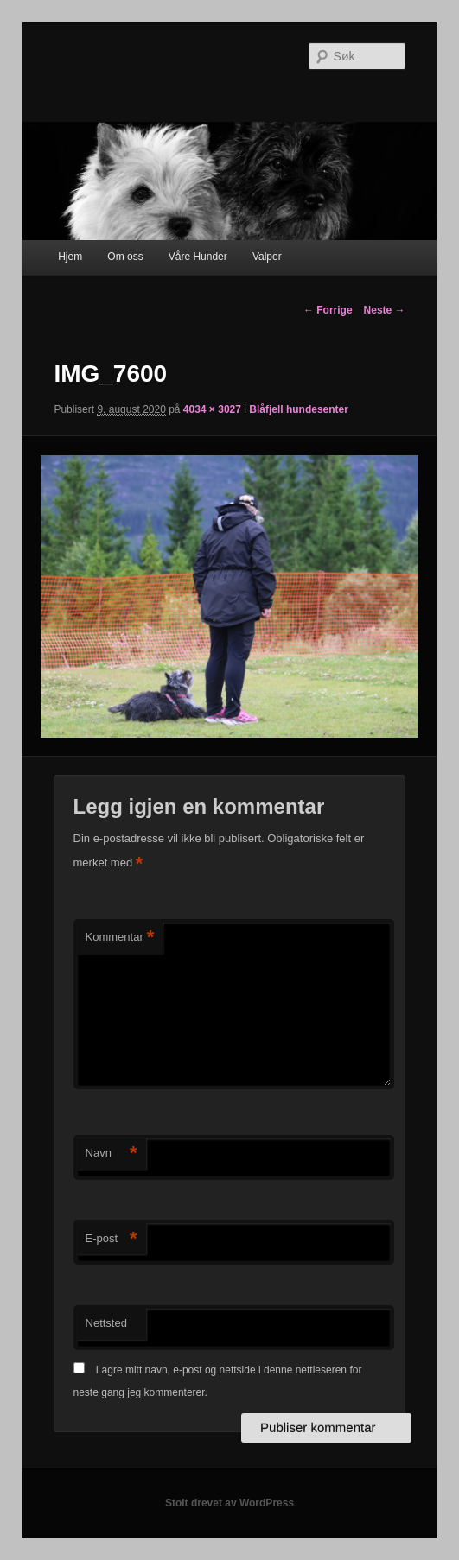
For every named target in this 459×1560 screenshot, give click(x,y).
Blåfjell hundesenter (298, 409)
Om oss (125, 256)
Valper (267, 256)
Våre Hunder (198, 256)
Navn (111, 1153)
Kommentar (120, 937)
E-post (111, 1239)
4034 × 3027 (212, 409)
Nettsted (106, 1322)
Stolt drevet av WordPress (229, 1503)
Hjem (70, 256)
